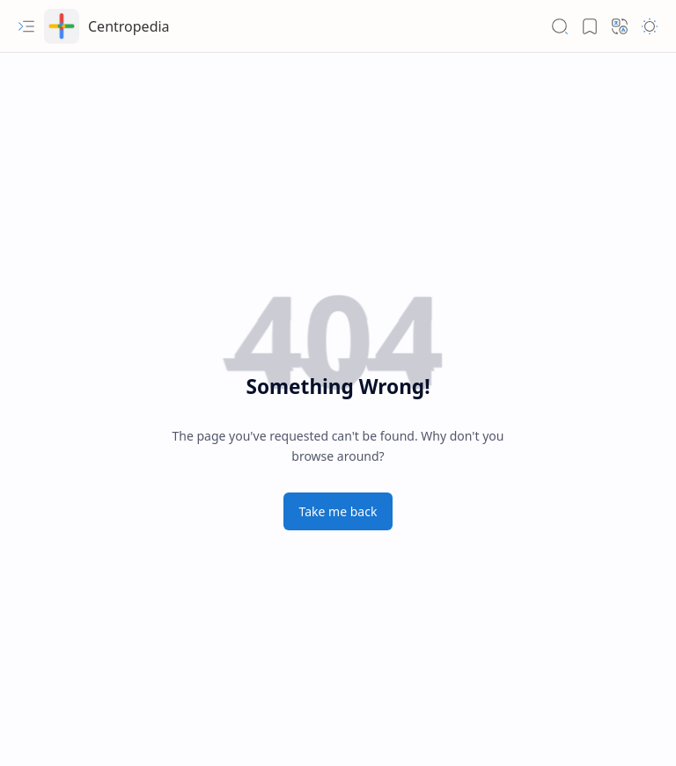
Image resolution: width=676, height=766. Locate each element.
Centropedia (129, 26)
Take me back (338, 511)
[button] (26, 26)
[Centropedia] (61, 26)
